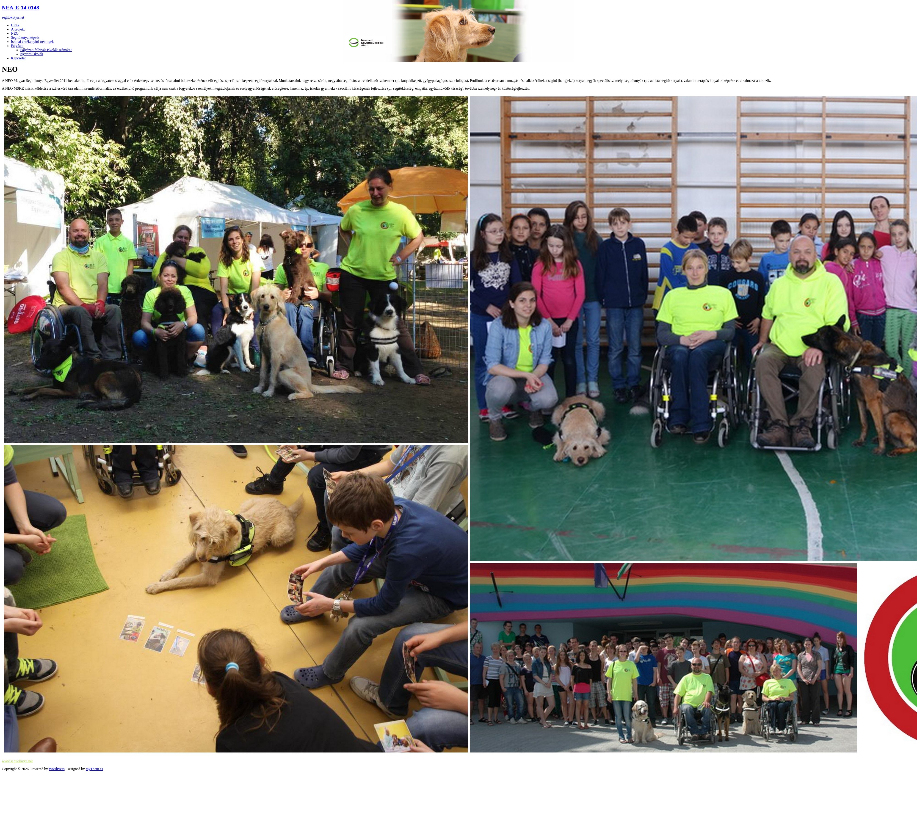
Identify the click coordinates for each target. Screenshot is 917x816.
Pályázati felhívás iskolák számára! (46, 50)
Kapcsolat (18, 58)
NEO (15, 33)
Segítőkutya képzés (25, 37)
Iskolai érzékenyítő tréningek (32, 42)
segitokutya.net (13, 17)
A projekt (18, 29)
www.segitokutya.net (17, 761)
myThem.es (94, 769)
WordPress (57, 769)
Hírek (15, 25)
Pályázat (17, 46)
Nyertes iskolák (31, 54)
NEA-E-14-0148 (20, 8)
